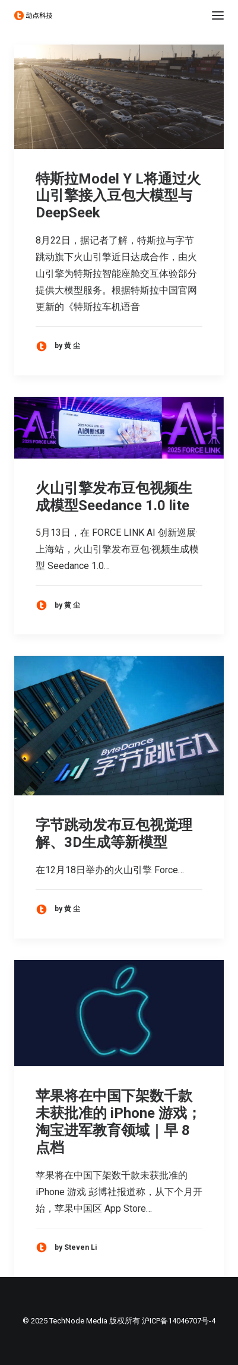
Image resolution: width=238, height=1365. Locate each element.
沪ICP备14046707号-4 (178, 1320)
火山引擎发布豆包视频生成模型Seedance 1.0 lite (114, 497)
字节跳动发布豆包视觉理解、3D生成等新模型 (114, 834)
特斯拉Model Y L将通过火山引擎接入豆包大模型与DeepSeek (118, 196)
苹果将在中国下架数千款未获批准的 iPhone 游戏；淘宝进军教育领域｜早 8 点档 (118, 1121)
